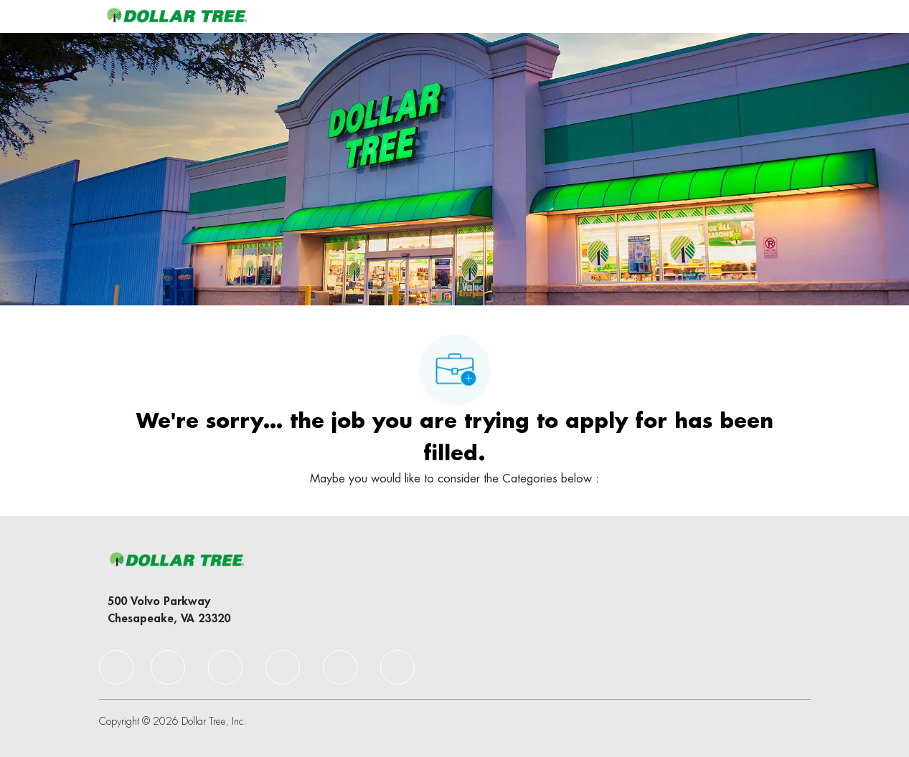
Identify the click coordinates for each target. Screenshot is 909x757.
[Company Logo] (176, 16)
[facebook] (116, 667)
